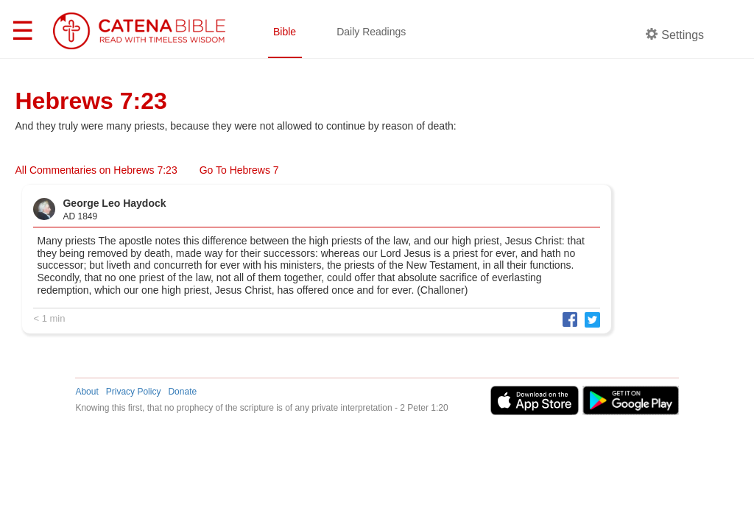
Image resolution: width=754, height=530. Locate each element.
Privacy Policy (133, 391)
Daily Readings (371, 32)
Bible (284, 32)
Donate (182, 391)
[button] (566, 319)
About (86, 391)
